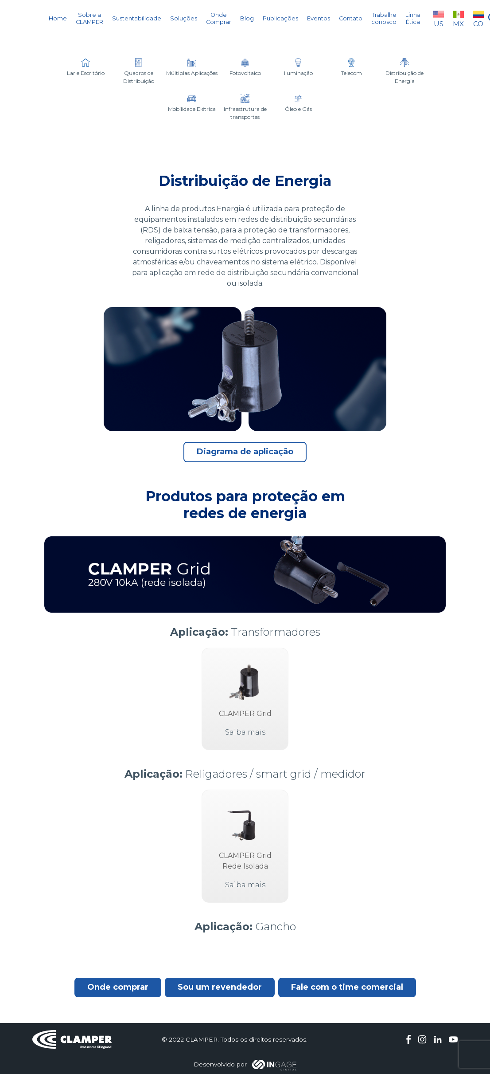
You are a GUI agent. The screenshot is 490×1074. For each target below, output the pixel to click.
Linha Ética (412, 18)
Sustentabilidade (136, 18)
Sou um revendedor (220, 987)
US (438, 18)
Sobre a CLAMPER (89, 18)
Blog (247, 18)
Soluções (183, 18)
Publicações (280, 18)
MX (458, 18)
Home (58, 18)
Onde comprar (117, 987)
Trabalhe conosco (384, 18)
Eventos (318, 18)
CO (478, 18)
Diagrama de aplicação (245, 451)
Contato (350, 18)
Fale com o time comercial (347, 987)
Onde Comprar (218, 18)
